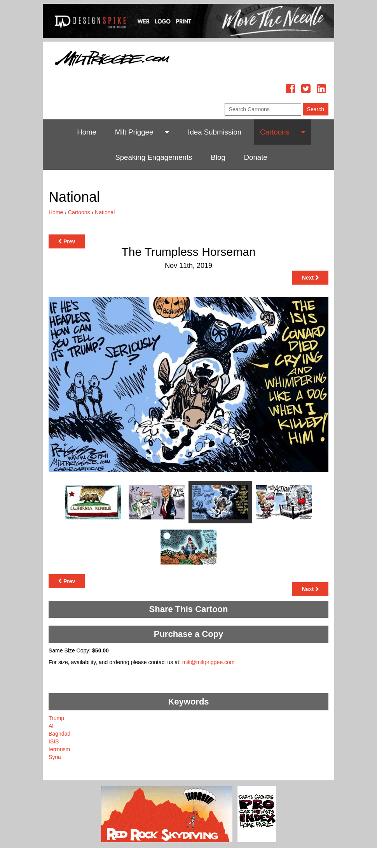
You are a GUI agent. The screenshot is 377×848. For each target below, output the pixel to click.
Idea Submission (214, 132)
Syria (55, 757)
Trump (56, 718)
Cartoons (275, 132)
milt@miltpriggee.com (208, 662)
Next (310, 278)
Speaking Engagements (153, 157)
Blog (218, 157)
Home (86, 132)
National (105, 212)
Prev (66, 241)
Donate (255, 157)
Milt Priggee (134, 132)
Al (51, 726)
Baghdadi (60, 734)
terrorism (59, 749)
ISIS (54, 741)
